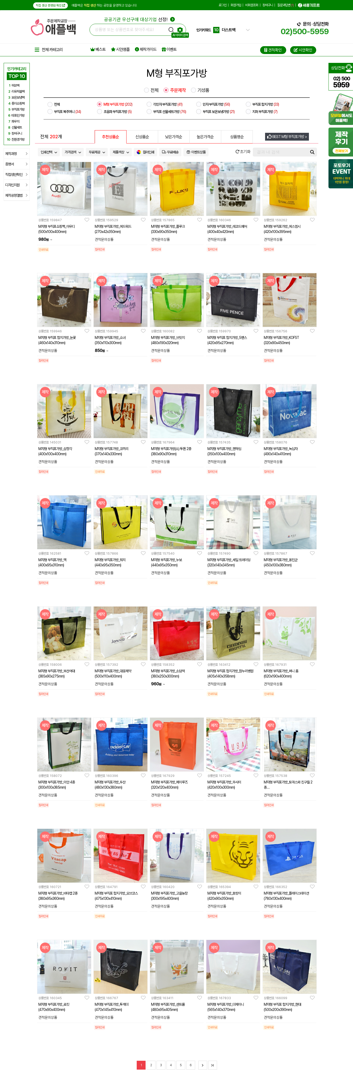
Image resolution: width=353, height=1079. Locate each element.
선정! (139, 19)
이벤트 (169, 49)
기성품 (203, 90)
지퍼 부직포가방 (264, 112)
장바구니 (267, 5)
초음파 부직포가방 (117, 112)
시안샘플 (120, 49)
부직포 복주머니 (67, 112)
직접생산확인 (16, 174)
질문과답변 (285, 5)
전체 (154, 90)
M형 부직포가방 (118, 104)
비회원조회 (251, 5)
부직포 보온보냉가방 (219, 112)
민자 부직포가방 (216, 104)
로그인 (222, 5)
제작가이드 (146, 49)
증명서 (16, 164)
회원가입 (236, 5)
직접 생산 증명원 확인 (50, 5)
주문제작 (178, 90)
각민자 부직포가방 (167, 104)
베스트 (98, 49)
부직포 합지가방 (265, 104)
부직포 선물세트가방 (169, 112)
